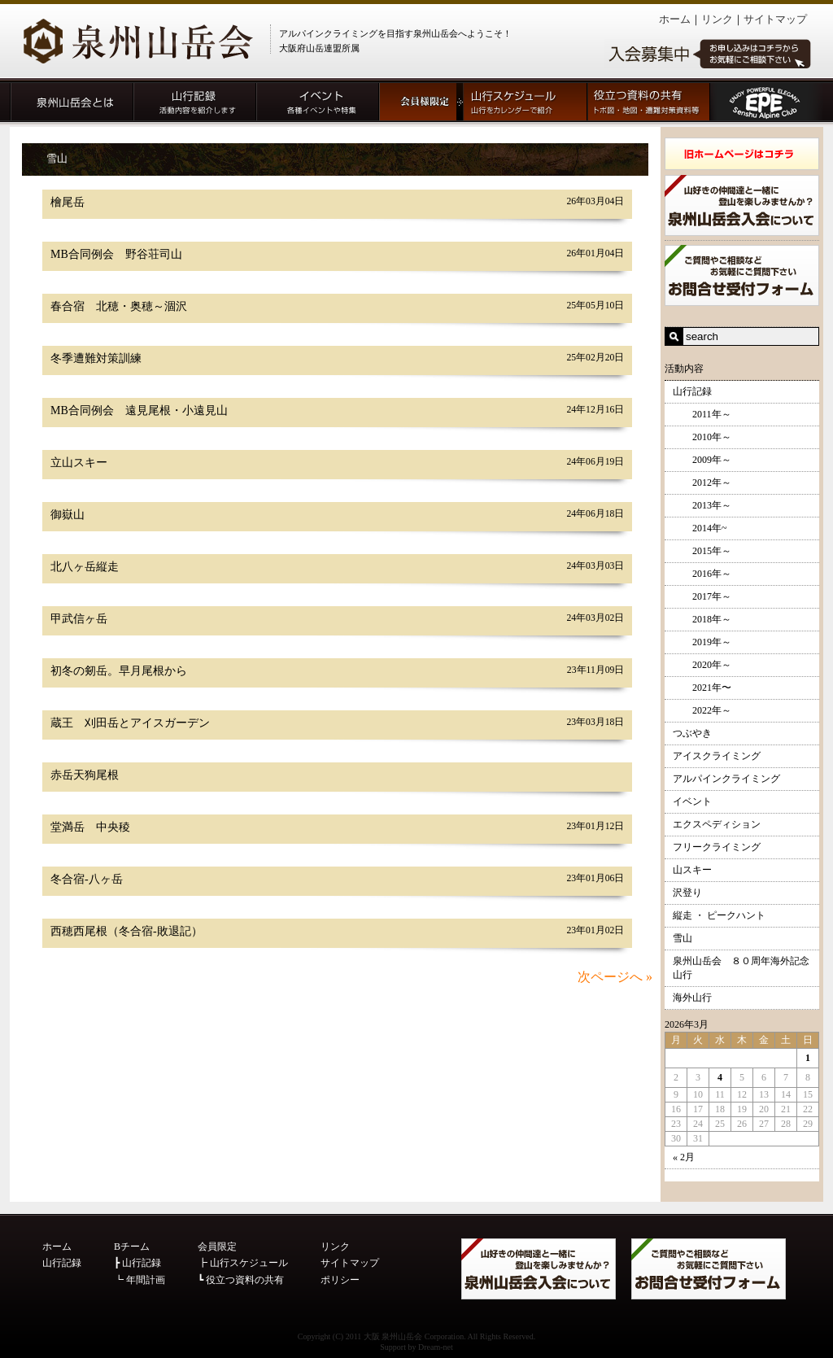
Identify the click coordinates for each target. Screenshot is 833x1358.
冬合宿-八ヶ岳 (86, 879)
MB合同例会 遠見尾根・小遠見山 (139, 410)
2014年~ (700, 528)
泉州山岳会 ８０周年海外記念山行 (741, 967)
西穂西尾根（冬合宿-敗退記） (126, 931)
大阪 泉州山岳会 (393, 1336)
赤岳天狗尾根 (84, 775)
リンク (717, 19)
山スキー (692, 869)
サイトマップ (775, 19)
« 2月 (684, 1157)
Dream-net (435, 1347)
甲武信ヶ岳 (78, 619)
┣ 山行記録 (137, 1262)
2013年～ (702, 505)
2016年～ (702, 573)
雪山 (682, 938)
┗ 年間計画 (139, 1280)
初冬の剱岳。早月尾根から (118, 671)
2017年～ (702, 596)
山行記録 (692, 391)
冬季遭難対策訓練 (96, 358)
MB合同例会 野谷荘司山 (116, 254)
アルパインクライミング (726, 778)
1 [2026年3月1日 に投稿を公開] (807, 1057)
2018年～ (702, 619)
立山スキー (78, 462)
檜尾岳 (67, 202)
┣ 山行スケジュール (243, 1262)
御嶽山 (67, 515)
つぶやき (692, 733)
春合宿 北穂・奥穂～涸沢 (118, 306)
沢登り (687, 892)
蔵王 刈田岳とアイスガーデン (130, 723)
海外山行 (692, 997)
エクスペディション (717, 824)
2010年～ (702, 437)
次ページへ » (615, 977)
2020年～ (702, 664)
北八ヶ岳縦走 (84, 567)
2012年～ (702, 482)
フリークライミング (717, 847)
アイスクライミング (717, 756)
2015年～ (702, 551)
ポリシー (340, 1280)
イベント (692, 801)
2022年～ (702, 710)
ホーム (675, 19)
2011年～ (702, 414)
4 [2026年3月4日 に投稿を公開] (719, 1077)
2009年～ (702, 459)
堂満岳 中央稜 (90, 827)
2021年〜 (702, 687)
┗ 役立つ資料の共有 (241, 1280)
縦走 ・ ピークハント (719, 915)
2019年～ (702, 642)
